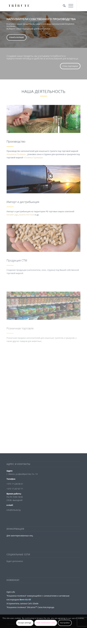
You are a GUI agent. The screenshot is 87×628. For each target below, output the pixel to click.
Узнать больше (16, 37)
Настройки (64, 623)
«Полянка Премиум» (33, 163)
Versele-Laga (12, 223)
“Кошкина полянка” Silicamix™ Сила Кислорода (30, 607)
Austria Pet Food (26, 223)
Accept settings (24, 623)
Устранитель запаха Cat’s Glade (23, 603)
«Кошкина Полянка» (16, 160)
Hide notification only (45, 623)
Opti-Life (11, 591)
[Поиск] (63, 5)
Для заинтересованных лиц (20, 535)
